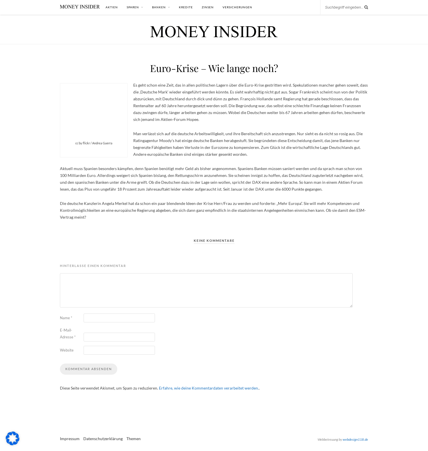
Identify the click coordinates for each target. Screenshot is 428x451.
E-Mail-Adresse (68, 333)
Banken (159, 7)
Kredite (186, 7)
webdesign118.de (355, 439)
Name (66, 318)
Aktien (112, 7)
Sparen (133, 7)
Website (67, 350)
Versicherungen (237, 7)
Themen (133, 438)
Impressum (70, 438)
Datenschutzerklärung (103, 438)
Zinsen (208, 7)
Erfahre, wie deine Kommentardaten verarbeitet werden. (209, 388)
